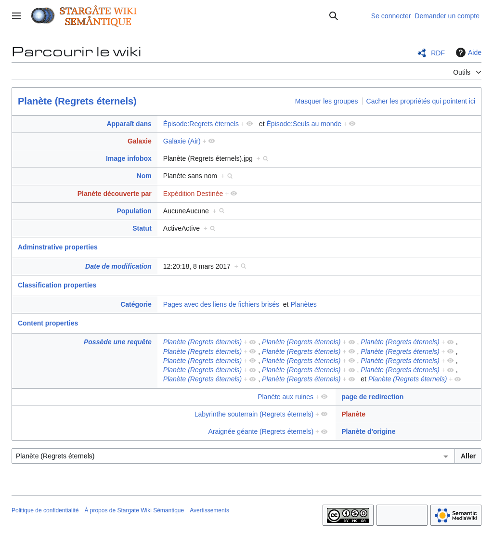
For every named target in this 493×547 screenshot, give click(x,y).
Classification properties (57, 285)
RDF (438, 53)
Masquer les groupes (326, 101)
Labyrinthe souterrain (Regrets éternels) (254, 414)
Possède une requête (118, 342)
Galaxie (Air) (182, 141)
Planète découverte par (115, 193)
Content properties (48, 323)
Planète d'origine (368, 431)
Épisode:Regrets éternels (201, 124)
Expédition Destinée (193, 193)
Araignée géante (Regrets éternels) (260, 431)
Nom (144, 176)
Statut (142, 228)
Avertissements (209, 510)
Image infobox (129, 158)
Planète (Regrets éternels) (77, 101)
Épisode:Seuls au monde (303, 124)
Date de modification (118, 266)
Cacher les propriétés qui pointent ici (420, 101)
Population (134, 211)
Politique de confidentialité (45, 510)
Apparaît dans (128, 124)
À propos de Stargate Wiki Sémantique (134, 510)
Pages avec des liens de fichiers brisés (221, 304)
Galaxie (140, 141)
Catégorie (136, 304)
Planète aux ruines (285, 397)
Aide (467, 52)
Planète (353, 414)
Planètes (303, 304)
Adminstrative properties (58, 247)
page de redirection (372, 397)
